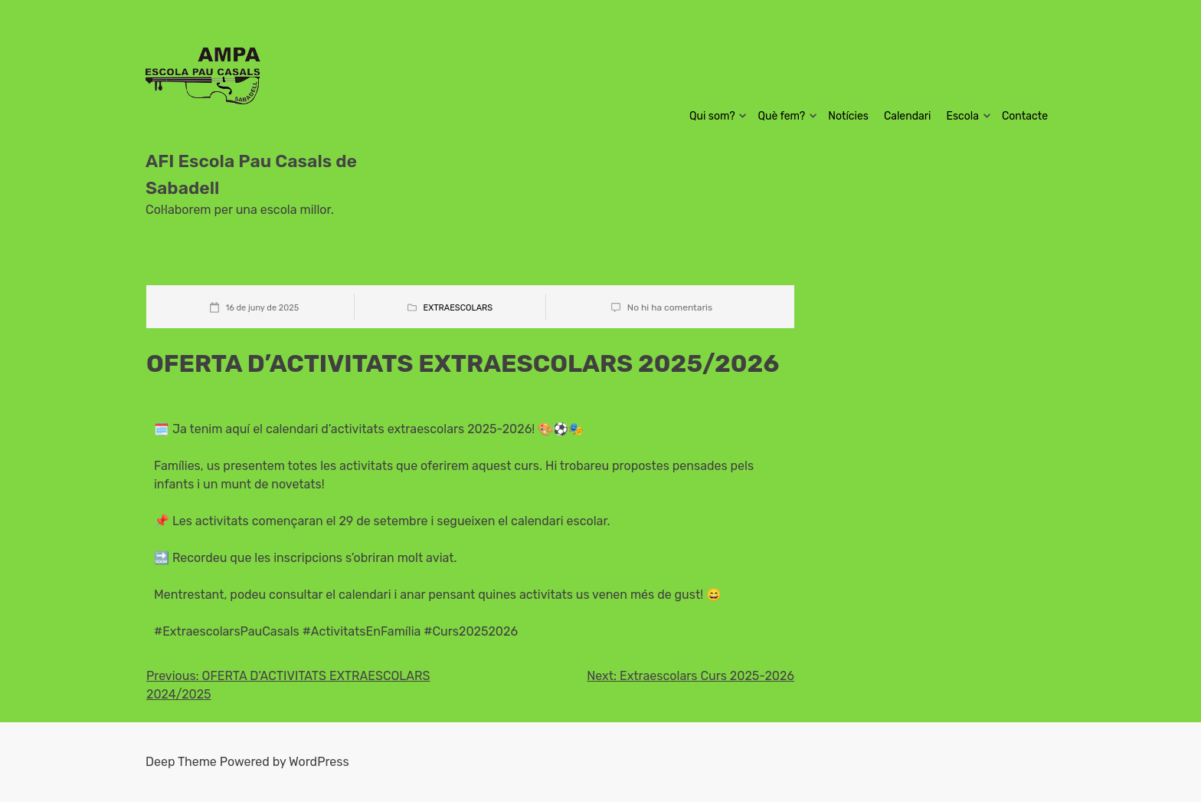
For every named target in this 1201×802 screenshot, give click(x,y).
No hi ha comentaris (669, 307)
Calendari (907, 116)
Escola (962, 116)
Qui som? (712, 116)
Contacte (1025, 116)
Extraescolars (458, 308)
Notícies (848, 116)
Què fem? (782, 116)
